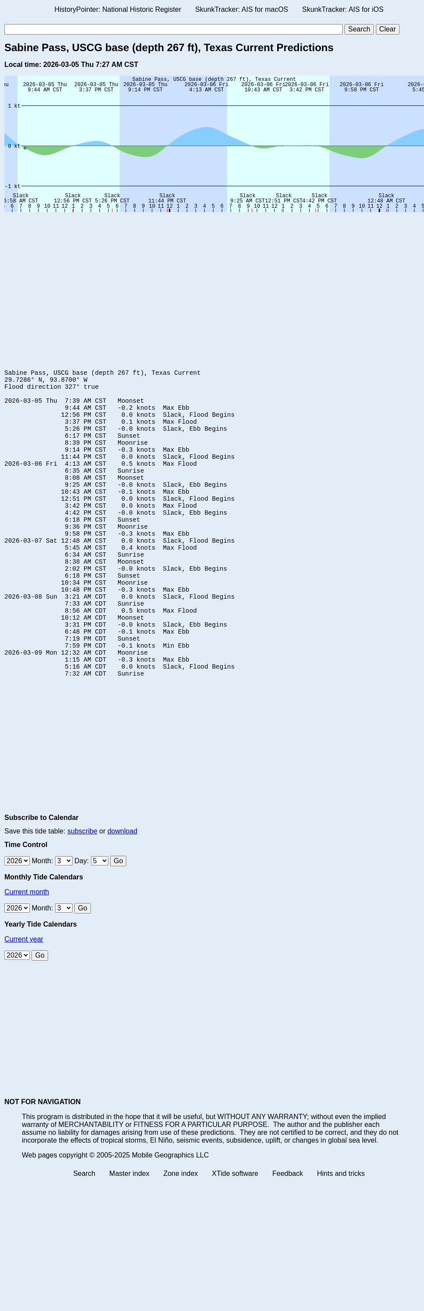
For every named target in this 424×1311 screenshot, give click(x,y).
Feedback (287, 1231)
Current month (26, 949)
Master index (129, 1231)
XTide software (235, 1231)
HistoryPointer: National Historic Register (118, 9)
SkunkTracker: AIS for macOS (241, 9)
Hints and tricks (341, 1231)
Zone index (180, 1231)
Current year (23, 997)
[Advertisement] (109, 282)
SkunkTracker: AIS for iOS (342, 9)
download (123, 889)
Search (84, 1231)
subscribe (82, 889)
